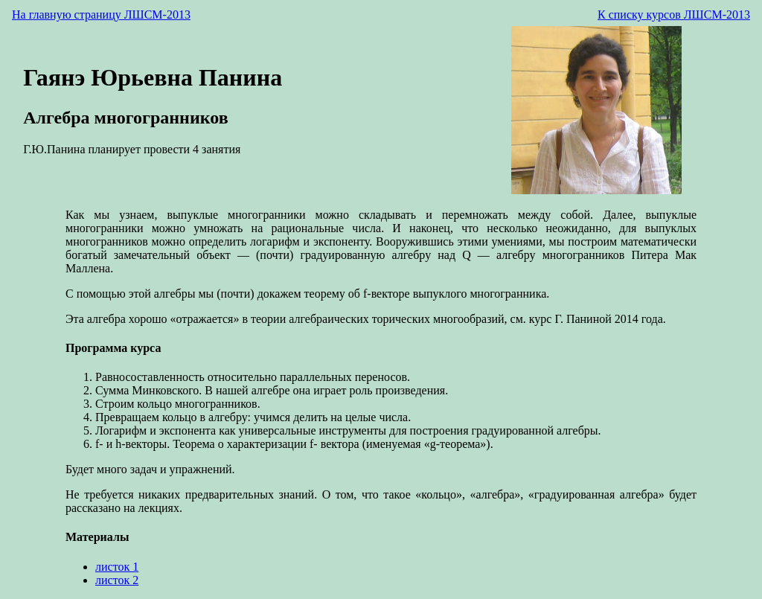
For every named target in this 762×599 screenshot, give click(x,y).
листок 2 (116, 580)
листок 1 (116, 566)
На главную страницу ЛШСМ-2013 (101, 14)
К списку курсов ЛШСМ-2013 (674, 14)
